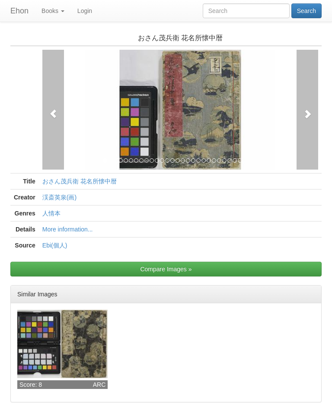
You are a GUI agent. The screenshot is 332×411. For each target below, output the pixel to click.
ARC (99, 384)
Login (84, 10)
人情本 (51, 213)
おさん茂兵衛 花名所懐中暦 (79, 181)
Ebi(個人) (54, 245)
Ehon (19, 10)
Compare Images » (166, 269)
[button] (53, 110)
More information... (67, 229)
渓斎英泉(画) (59, 197)
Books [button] (53, 10)
